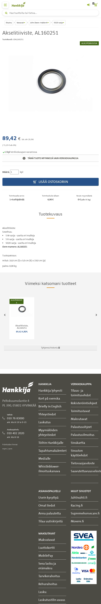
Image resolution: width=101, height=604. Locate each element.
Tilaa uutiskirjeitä (50, 521)
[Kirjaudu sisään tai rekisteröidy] (88, 5)
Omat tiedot (46, 505)
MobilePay (45, 555)
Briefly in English (49, 406)
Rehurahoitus (47, 584)
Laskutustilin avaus (51, 600)
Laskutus (44, 422)
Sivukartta (78, 443)
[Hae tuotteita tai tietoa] (50, 13)
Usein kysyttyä (48, 497)
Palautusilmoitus (82, 435)
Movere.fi (77, 521)
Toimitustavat (80, 411)
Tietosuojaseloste (83, 463)
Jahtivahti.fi (79, 497)
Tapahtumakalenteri (52, 450)
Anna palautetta (49, 513)
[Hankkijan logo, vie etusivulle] (20, 4)
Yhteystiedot (47, 414)
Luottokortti (46, 547)
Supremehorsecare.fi (85, 513)
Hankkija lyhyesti (50, 390)
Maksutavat (79, 419)
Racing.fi (77, 505)
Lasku (42, 592)
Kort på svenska (49, 398)
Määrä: (6, 172)
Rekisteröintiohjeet (84, 403)
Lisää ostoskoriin (50, 181)
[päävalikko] (5, 5)
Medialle (44, 458)
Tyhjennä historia (50, 347)
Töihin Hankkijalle (50, 443)
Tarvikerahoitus (49, 576)
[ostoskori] (95, 5)
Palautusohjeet (81, 427)
